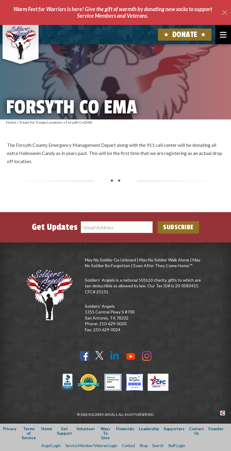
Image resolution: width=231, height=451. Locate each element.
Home (11, 122)
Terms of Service (29, 433)
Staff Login (176, 445)
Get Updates (55, 227)
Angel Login (51, 445)
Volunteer (85, 428)
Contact (128, 445)
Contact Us (196, 431)
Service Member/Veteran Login (91, 445)
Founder (215, 428)
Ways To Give (105, 433)
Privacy (10, 428)
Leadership (149, 428)
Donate (184, 34)
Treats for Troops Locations (41, 122)
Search (158, 445)
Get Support (64, 431)
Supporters (174, 428)
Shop (144, 445)
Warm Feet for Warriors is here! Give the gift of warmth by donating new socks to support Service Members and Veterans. (112, 12)
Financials (125, 428)
